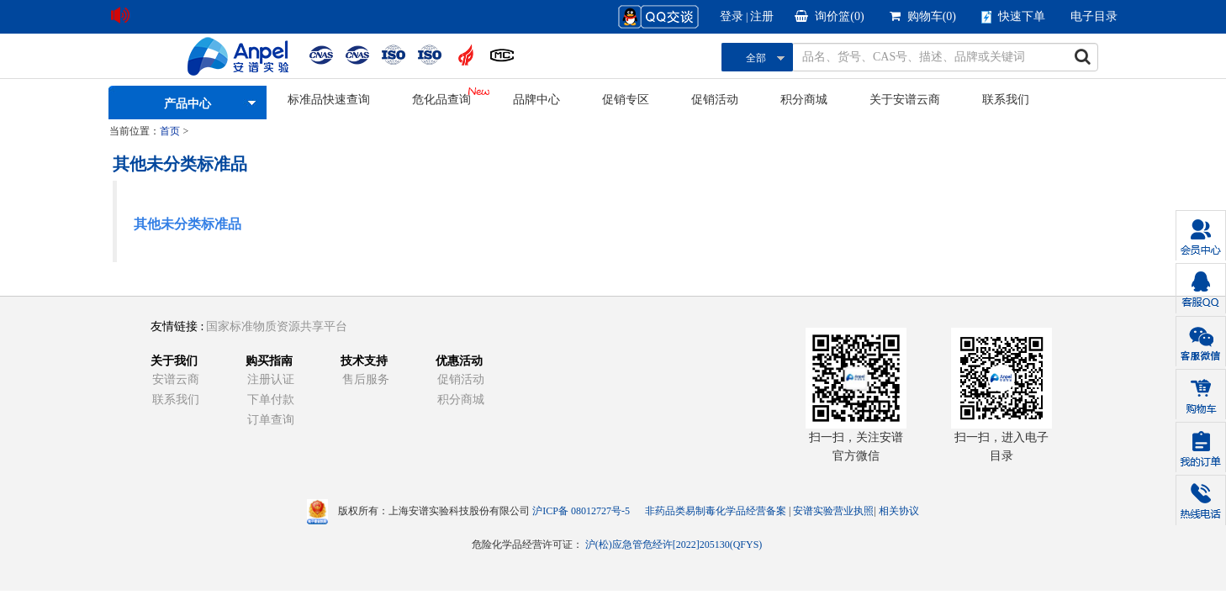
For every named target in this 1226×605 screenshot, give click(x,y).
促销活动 (714, 99)
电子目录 (1094, 16)
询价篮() (829, 16)
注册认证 (270, 379)
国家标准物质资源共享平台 (276, 326)
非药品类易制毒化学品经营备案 (717, 511)
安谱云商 (175, 379)
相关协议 (899, 511)
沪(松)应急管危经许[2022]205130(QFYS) (674, 544)
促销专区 (625, 99)
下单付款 (270, 399)
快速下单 (1013, 17)
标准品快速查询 (329, 99)
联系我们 (1005, 99)
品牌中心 (536, 99)
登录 (731, 16)
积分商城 (803, 99)
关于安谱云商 (904, 99)
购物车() (923, 16)
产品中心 (187, 103)
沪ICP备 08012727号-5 (581, 511)
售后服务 (365, 379)
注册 (762, 16)
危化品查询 (441, 99)
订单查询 (270, 419)
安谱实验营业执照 (833, 511)
